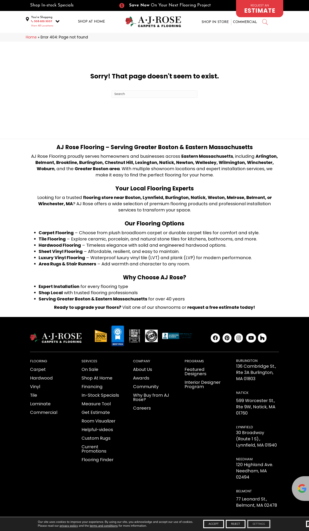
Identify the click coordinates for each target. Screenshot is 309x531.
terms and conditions (96, 525)
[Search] (154, 94)
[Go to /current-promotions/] (168, 5)
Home (31, 37)
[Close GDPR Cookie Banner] (302, 523)
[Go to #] (265, 23)
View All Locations (42, 26)
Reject (235, 523)
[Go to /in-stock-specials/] (70, 5)
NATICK (242, 393)
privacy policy (61, 525)
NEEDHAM (244, 459)
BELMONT (244, 491)
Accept (208, 523)
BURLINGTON (247, 361)
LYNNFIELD (244, 427)
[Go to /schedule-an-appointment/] (259, 8)
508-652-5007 (43, 21)
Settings (264, 523)
